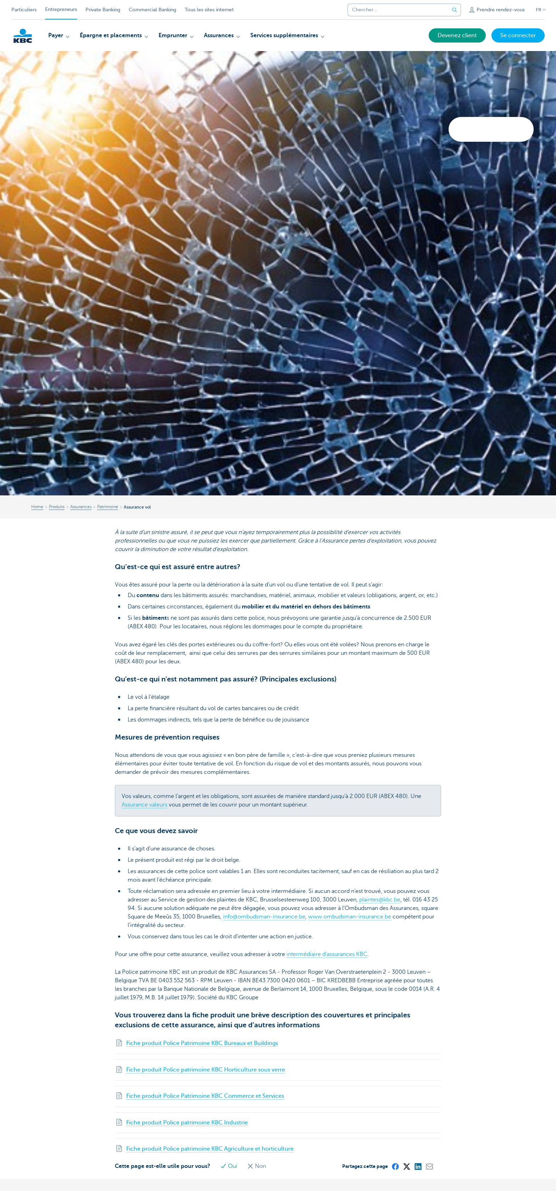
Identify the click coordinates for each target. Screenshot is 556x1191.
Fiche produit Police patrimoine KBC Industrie (187, 1122)
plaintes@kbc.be (379, 900)
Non (256, 1166)
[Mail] (429, 1166)
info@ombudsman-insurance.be (264, 917)
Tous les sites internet (209, 9)
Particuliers (24, 9)
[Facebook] (395, 1166)
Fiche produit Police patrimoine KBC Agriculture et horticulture (210, 1149)
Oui (229, 1166)
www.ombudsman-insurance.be (349, 917)
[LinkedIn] (417, 1166)
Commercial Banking (152, 9)
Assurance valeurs (144, 805)
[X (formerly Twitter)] (406, 1166)
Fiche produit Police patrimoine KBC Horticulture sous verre (205, 1070)
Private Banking (102, 9)
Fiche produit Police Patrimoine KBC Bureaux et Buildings (202, 1043)
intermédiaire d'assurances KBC (327, 954)
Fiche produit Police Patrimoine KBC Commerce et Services (205, 1096)
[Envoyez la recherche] (454, 10)
